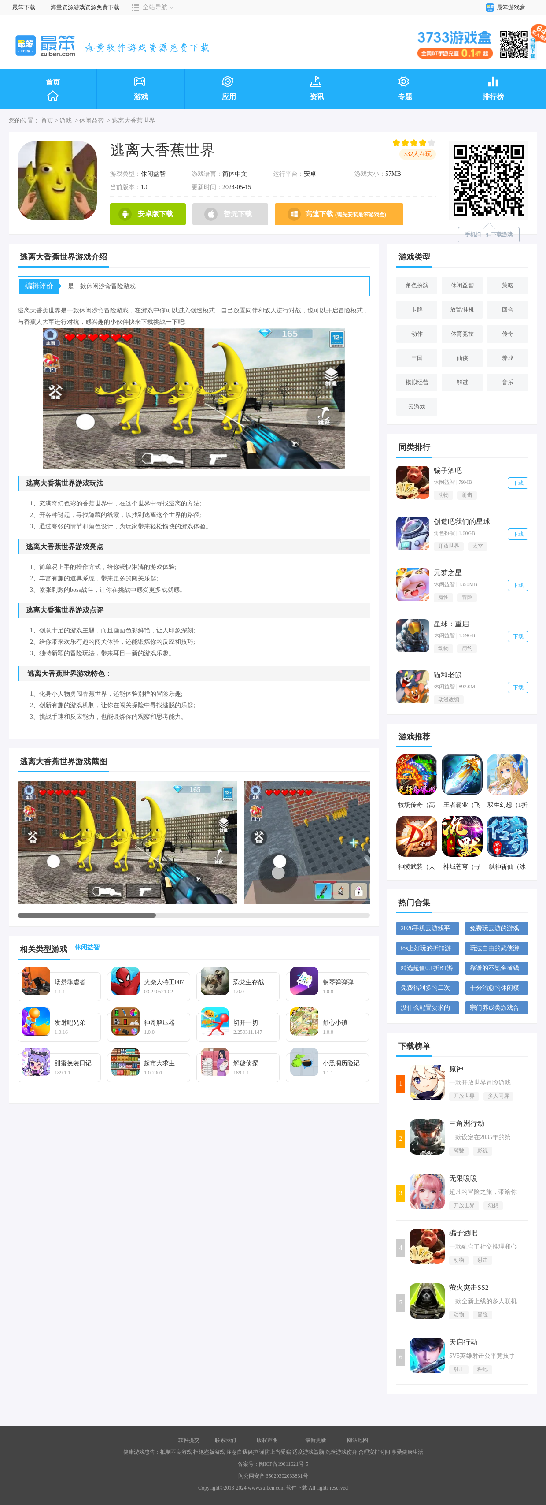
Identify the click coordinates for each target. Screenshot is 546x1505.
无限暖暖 (463, 1178)
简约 (467, 648)
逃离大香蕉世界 (133, 120)
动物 (443, 495)
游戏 (65, 120)
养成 (507, 358)
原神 (456, 1069)
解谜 (462, 382)
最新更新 (315, 1440)
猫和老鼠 (448, 675)
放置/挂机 (462, 309)
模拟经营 (417, 382)
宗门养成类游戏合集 (494, 1009)
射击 (467, 495)
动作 (417, 334)
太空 (477, 546)
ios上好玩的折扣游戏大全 (426, 950)
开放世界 (448, 546)
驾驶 (459, 1151)
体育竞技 (462, 334)
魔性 (443, 597)
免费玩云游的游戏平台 (494, 930)
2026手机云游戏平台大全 (425, 930)
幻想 (493, 1205)
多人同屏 (498, 1096)
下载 (518, 483)
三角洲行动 (466, 1123)
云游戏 (416, 406)
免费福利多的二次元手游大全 (425, 990)
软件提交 (188, 1440)
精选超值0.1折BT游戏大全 (427, 970)
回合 (507, 309)
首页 (53, 90)
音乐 (507, 382)
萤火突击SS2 (469, 1287)
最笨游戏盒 (503, 7)
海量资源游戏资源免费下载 (84, 7)
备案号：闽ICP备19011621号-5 (273, 1464)
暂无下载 (228, 214)
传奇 (507, 334)
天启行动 (463, 1342)
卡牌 (417, 309)
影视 (482, 1151)
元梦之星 (448, 572)
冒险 (467, 597)
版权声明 (267, 1440)
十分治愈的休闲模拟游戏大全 (494, 990)
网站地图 (357, 1440)
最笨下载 (23, 7)
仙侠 (462, 358)
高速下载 (337, 214)
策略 (507, 285)
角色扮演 (417, 285)
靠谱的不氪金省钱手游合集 (494, 970)
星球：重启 (451, 624)
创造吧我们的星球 (462, 521)
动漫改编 (448, 699)
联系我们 (225, 1440)
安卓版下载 (145, 214)
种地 (482, 1369)
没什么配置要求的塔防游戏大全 (425, 1009)
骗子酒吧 (448, 470)
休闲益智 (91, 120)
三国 (417, 358)
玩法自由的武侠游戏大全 (494, 950)
